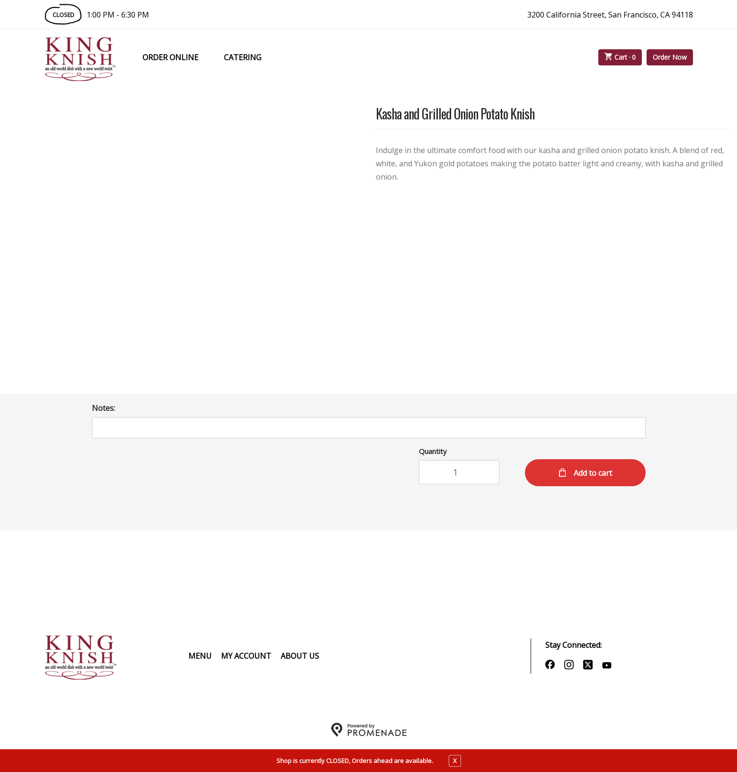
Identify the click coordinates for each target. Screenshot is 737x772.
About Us (300, 656)
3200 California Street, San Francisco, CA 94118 (610, 14)
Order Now (670, 57)
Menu (200, 656)
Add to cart (592, 473)
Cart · (620, 57)
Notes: (103, 408)
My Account (246, 656)
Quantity (433, 451)
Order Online (170, 57)
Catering (242, 57)
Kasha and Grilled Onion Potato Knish (455, 114)
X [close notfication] (455, 760)
